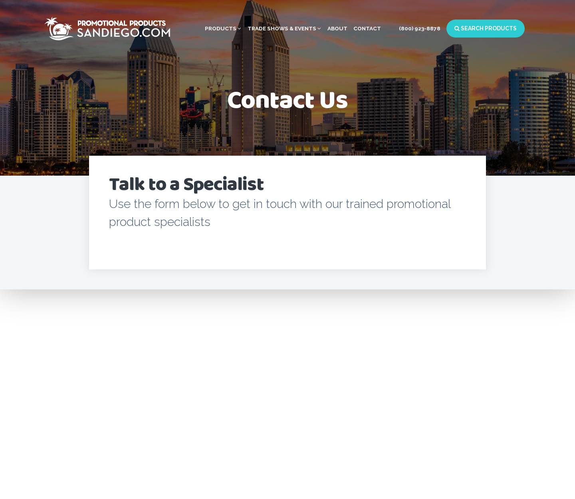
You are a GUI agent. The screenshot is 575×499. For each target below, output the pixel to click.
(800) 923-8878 (419, 28)
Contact (367, 28)
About (337, 28)
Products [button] (223, 28)
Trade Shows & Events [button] (284, 28)
